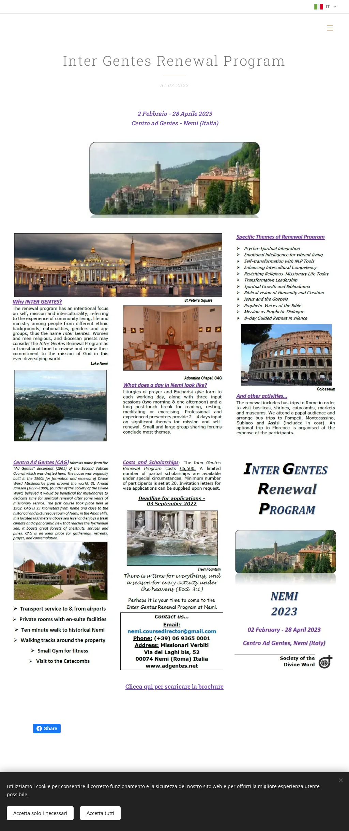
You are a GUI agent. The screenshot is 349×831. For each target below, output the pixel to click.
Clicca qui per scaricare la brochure (174, 686)
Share (46, 728)
